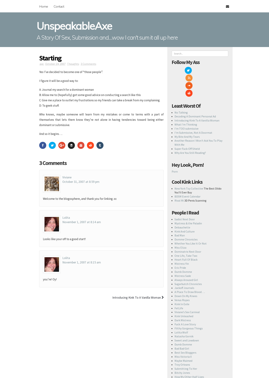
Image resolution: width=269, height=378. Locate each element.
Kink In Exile (182, 281)
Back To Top (137, 372)
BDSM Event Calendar (187, 173)
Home (43, 6)
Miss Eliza (180, 224)
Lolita (66, 218)
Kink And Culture (185, 208)
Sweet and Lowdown (187, 317)
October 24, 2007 (55, 64)
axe (42, 64)
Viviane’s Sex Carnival (187, 289)
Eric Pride (180, 245)
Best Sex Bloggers (185, 330)
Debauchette (182, 204)
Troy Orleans (182, 342)
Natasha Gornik (184, 313)
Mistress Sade (183, 253)
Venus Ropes (182, 277)
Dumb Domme (183, 249)
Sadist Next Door (185, 196)
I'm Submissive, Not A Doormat (193, 110)
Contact (59, 6)
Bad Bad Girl (182, 325)
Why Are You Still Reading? (190, 130)
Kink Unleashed (184, 293)
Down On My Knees (186, 273)
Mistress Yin (182, 241)
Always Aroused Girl (186, 257)
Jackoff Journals (184, 265)
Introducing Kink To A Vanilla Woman (197, 97)
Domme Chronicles (186, 216)
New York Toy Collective (189, 165)
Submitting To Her (186, 346)
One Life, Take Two (186, 233)
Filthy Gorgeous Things (189, 305)
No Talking (181, 89)
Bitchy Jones (182, 350)
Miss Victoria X (183, 334)
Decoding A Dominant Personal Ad (195, 93)
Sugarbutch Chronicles (188, 261)
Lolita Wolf (181, 309)
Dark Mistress (183, 297)
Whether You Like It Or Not (191, 220)
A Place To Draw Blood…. (190, 269)
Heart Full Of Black (186, 237)
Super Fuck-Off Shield (187, 126)
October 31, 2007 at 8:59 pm (80, 182)
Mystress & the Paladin (188, 200)
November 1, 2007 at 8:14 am (81, 222)
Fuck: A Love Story (185, 301)
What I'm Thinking (186, 101)
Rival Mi (179, 177)
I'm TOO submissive (187, 105)
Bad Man (180, 212)
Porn (175, 148)
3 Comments (88, 64)
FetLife (179, 285)
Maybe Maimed (183, 338)
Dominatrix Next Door (188, 229)
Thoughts (73, 64)
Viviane (67, 177)
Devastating (182, 358)
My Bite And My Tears (187, 114)
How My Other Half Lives (189, 354)
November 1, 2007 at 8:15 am (81, 262)
